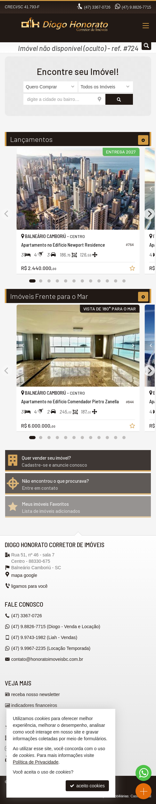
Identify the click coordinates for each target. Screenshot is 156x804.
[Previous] (26, 188)
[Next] (130, 188)
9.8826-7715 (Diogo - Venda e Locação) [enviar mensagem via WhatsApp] (55, 626)
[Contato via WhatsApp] (143, 773)
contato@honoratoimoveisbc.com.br (47, 659)
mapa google (24, 575)
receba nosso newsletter (35, 694)
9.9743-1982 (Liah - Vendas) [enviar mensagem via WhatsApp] (44, 637)
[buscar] (119, 99)
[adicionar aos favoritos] (133, 269)
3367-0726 (97, 7)
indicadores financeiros (34, 705)
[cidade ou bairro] (64, 99)
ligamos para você (29, 586)
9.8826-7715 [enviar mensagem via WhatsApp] (136, 7)
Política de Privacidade (35, 762)
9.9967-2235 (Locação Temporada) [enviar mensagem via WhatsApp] (50, 648)
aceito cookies (87, 785)
